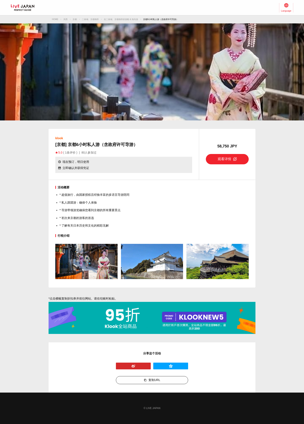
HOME (55, 19)
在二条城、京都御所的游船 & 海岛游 (121, 19)
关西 (65, 19)
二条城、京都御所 (90, 19)
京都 (75, 19)
